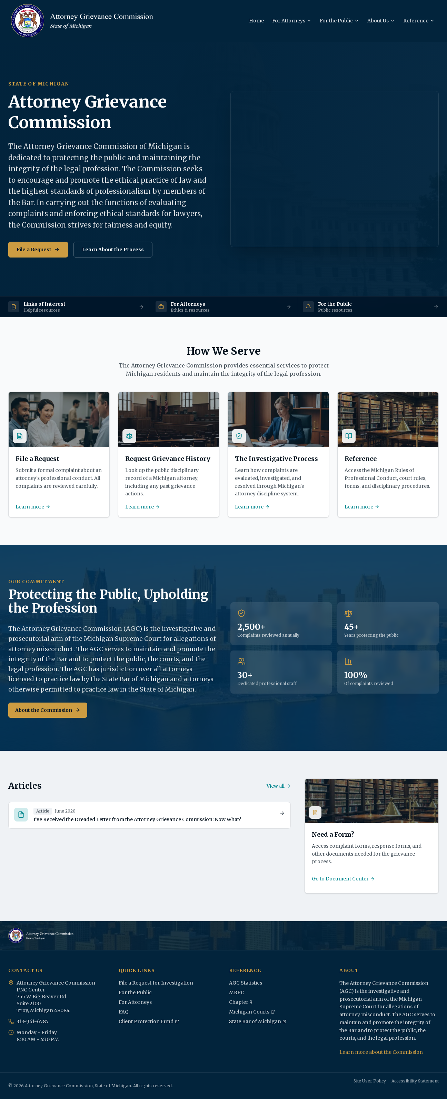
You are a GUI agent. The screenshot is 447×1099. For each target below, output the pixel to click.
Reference (419, 21)
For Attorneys (291, 21)
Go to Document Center (343, 879)
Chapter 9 (240, 1002)
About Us (381, 21)
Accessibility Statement (415, 1080)
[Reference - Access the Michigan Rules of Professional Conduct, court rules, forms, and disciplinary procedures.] (388, 454)
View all (279, 786)
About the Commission (47, 710)
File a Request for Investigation (156, 983)
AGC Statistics (245, 983)
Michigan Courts (252, 1012)
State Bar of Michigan (258, 1021)
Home (256, 21)
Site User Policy (370, 1080)
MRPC (236, 992)
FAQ (124, 1012)
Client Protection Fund (149, 1021)
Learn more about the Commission (381, 1052)
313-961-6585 (33, 1021)
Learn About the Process (113, 249)
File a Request (38, 249)
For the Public (339, 21)
